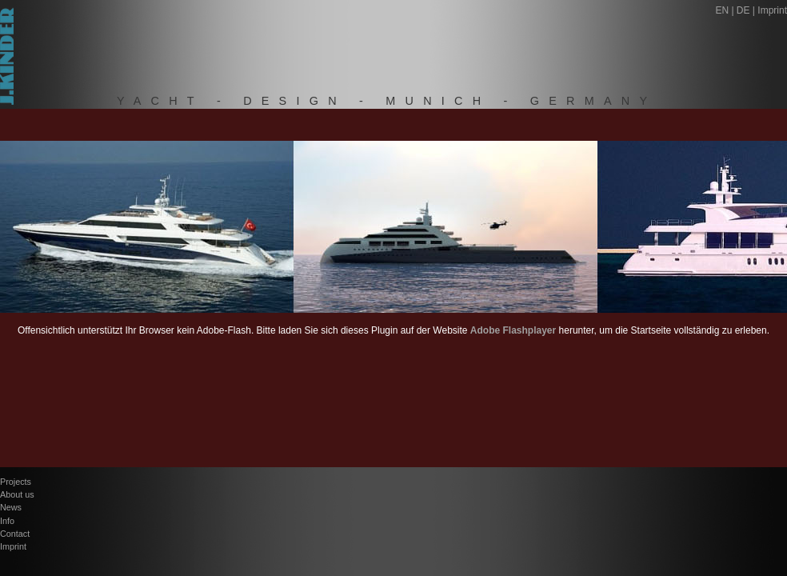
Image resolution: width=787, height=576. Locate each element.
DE (743, 10)
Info (7, 521)
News (11, 507)
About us (17, 494)
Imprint (772, 10)
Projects (15, 481)
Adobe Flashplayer (513, 330)
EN (722, 10)
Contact (15, 533)
